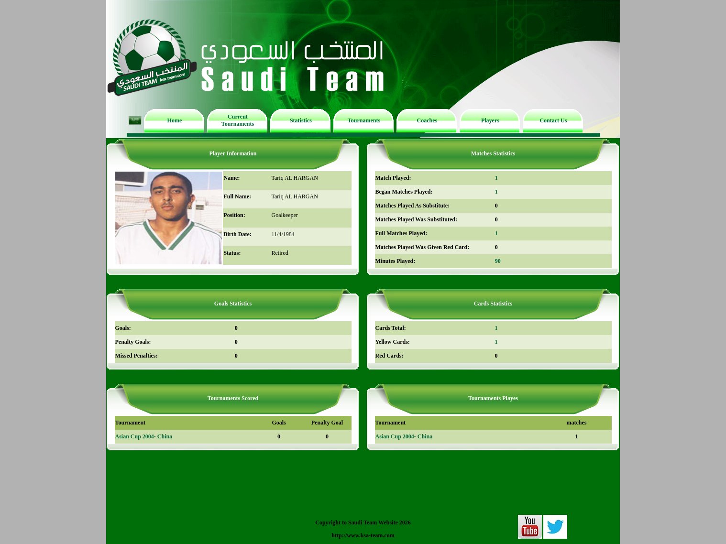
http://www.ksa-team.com (362, 535)
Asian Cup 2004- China (144, 436)
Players (490, 120)
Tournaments (364, 120)
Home (174, 120)
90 (498, 261)
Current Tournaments (237, 120)
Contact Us (553, 120)
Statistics (301, 120)
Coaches (427, 120)
